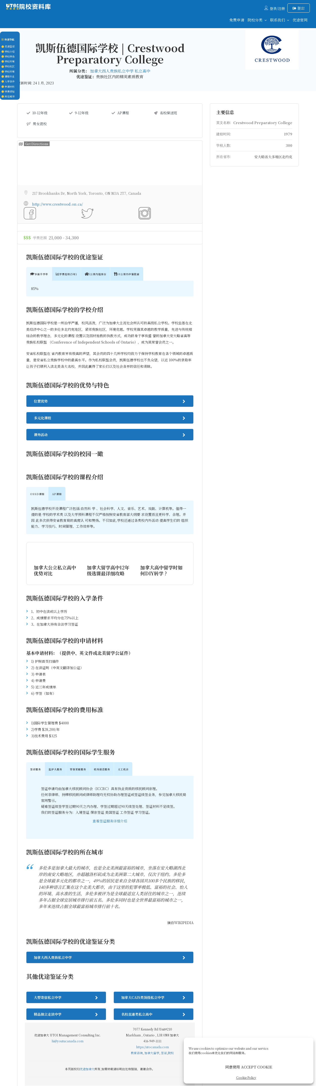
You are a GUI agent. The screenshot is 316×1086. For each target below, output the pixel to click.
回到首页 (89, 1024)
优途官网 (300, 19)
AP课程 (120, 112)
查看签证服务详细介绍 (110, 713)
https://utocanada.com (152, 939)
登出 (299, 8)
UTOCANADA (160, 1055)
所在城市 (8, 96)
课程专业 (8, 76)
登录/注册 (277, 8)
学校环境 (8, 61)
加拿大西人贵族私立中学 (112, 71)
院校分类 (255, 19)
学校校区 (8, 66)
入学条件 (8, 81)
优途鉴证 (8, 46)
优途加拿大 (87, 961)
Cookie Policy (246, 1077)
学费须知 (8, 91)
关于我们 (134, 1024)
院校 (171, 945)
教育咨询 (137, 945)
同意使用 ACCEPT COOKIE (248, 1066)
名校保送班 (165, 112)
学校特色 (8, 56)
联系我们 (277, 19)
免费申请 (236, 19)
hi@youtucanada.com (67, 933)
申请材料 (8, 86)
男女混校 (37, 123)
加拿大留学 (151, 945)
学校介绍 (8, 51)
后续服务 (178, 1024)
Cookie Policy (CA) (210, 1024)
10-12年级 (37, 112)
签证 (164, 945)
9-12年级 (78, 112)
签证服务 (156, 1024)
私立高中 (142, 71)
